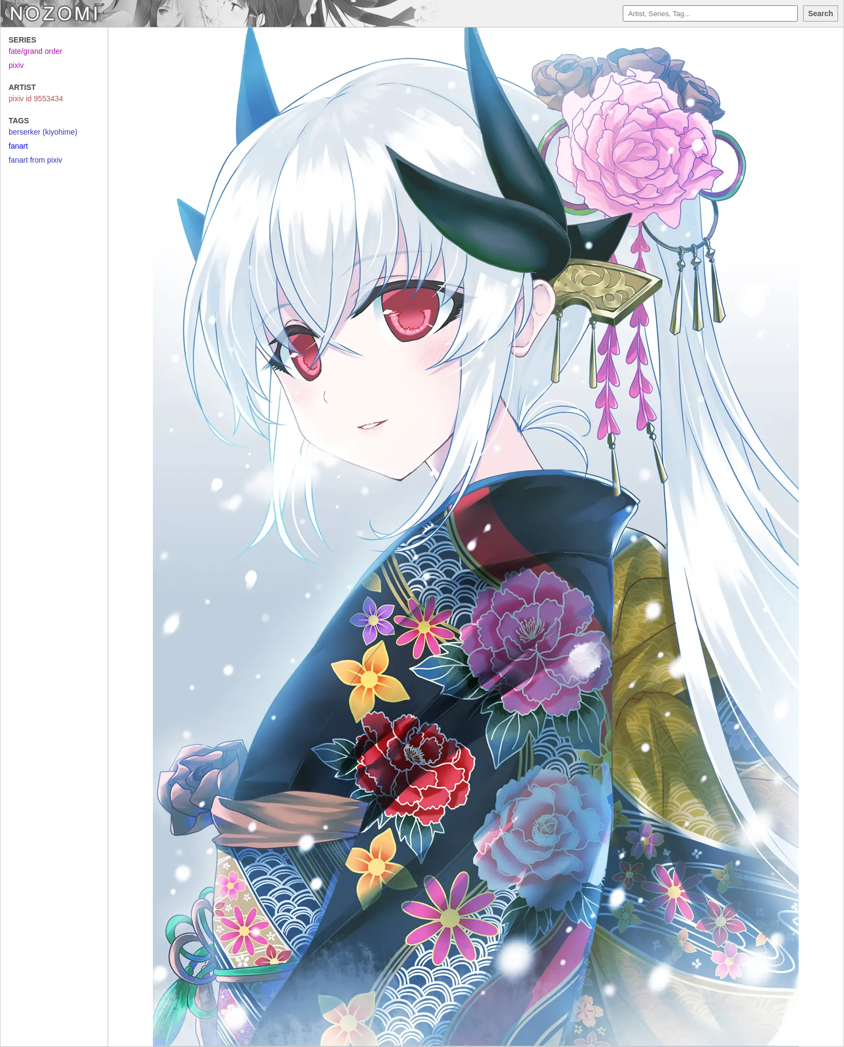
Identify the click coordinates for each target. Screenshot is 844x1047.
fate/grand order (35, 51)
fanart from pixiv (35, 160)
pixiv (16, 65)
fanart (18, 146)
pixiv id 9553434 (36, 98)
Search (820, 13)
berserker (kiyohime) (43, 132)
